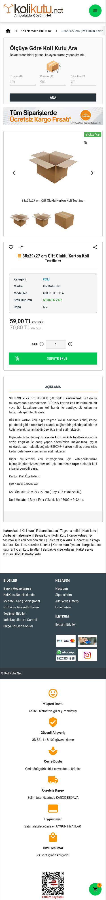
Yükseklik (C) (77, 76)
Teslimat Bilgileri (14, 613)
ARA (53, 97)
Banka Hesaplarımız (17, 588)
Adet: (35, 344)
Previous (13, 172)
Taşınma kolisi (70, 531)
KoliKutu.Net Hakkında (19, 595)
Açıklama (53, 387)
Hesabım (61, 588)
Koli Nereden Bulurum (36, 31)
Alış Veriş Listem (66, 601)
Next (92, 172)
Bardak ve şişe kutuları (58, 549)
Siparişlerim (63, 595)
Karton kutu (11, 531)
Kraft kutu (89, 531)
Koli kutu (28, 531)
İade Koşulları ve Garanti (20, 620)
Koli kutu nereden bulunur (32, 545)
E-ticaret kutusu (47, 531)
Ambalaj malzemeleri (18, 535)
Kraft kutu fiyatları (28, 549)
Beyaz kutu (42, 535)
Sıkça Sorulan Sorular (18, 626)
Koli (54, 535)
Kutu (63, 535)
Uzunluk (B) (16, 76)
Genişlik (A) (46, 76)
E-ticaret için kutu (60, 540)
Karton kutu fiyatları (66, 545)
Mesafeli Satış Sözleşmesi (21, 601)
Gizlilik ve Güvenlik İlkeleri (21, 607)
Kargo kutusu (78, 535)
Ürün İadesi (63, 607)
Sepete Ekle (41, 359)
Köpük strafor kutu (28, 554)
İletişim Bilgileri (65, 624)
